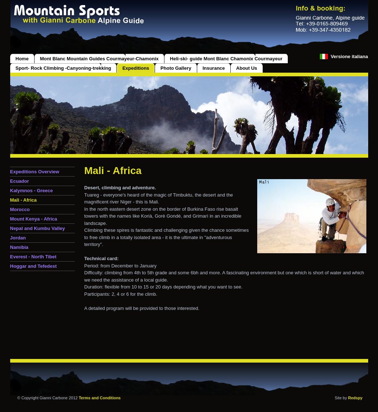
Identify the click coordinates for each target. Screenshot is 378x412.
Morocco (20, 209)
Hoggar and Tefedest (33, 266)
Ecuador (19, 181)
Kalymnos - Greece (31, 190)
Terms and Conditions (99, 398)
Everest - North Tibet (33, 256)
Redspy (355, 398)
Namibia (19, 247)
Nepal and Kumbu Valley (37, 228)
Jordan (18, 238)
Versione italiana (349, 56)
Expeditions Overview (34, 171)
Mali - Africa (23, 200)
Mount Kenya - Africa (33, 219)
